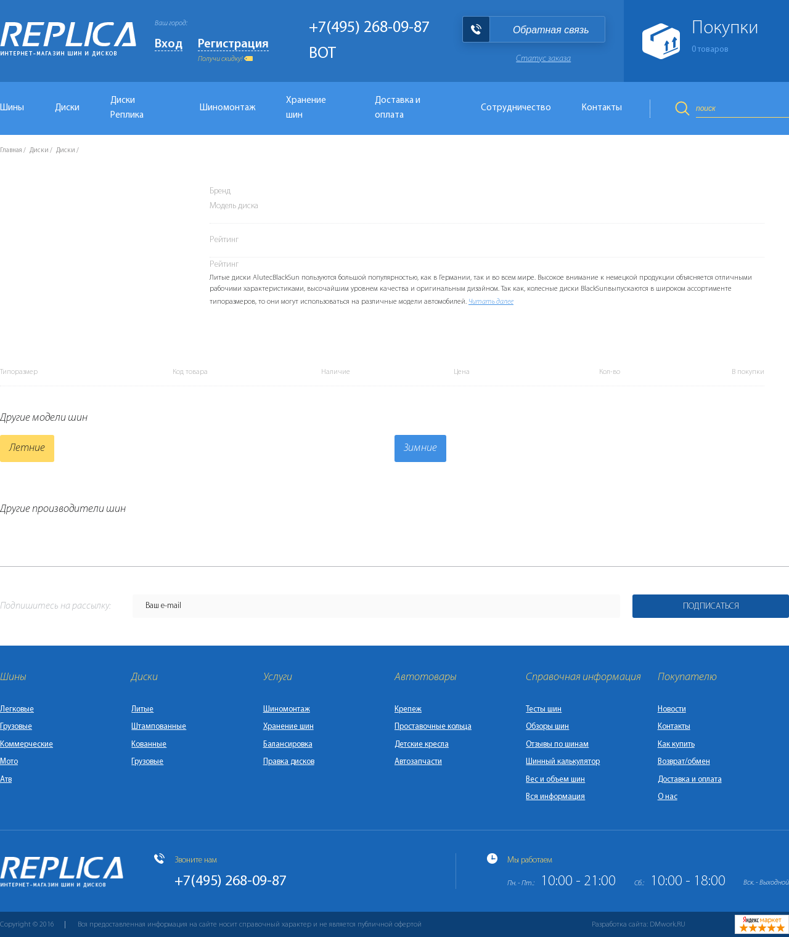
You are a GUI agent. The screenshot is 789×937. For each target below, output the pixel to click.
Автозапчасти (418, 762)
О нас (667, 797)
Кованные (148, 744)
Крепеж (408, 709)
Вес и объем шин (555, 780)
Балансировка (288, 744)
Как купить (676, 744)
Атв (6, 780)
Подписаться (711, 606)
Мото (9, 762)
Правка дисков (288, 762)
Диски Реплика (127, 108)
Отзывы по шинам (557, 744)
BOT (322, 54)
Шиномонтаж (227, 108)
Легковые (17, 709)
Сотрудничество (516, 108)
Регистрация (233, 44)
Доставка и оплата (397, 108)
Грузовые (16, 727)
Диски (67, 108)
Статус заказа (543, 58)
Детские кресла (421, 744)
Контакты (602, 108)
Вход (168, 44)
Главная (11, 150)
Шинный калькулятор (563, 762)
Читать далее (490, 302)
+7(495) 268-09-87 (369, 28)
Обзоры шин (547, 727)
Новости (672, 709)
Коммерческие (26, 744)
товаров (710, 49)
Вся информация (555, 797)
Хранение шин (306, 108)
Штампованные (158, 727)
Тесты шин (544, 709)
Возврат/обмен (684, 762)
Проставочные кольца (433, 727)
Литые (142, 709)
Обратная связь (551, 30)
